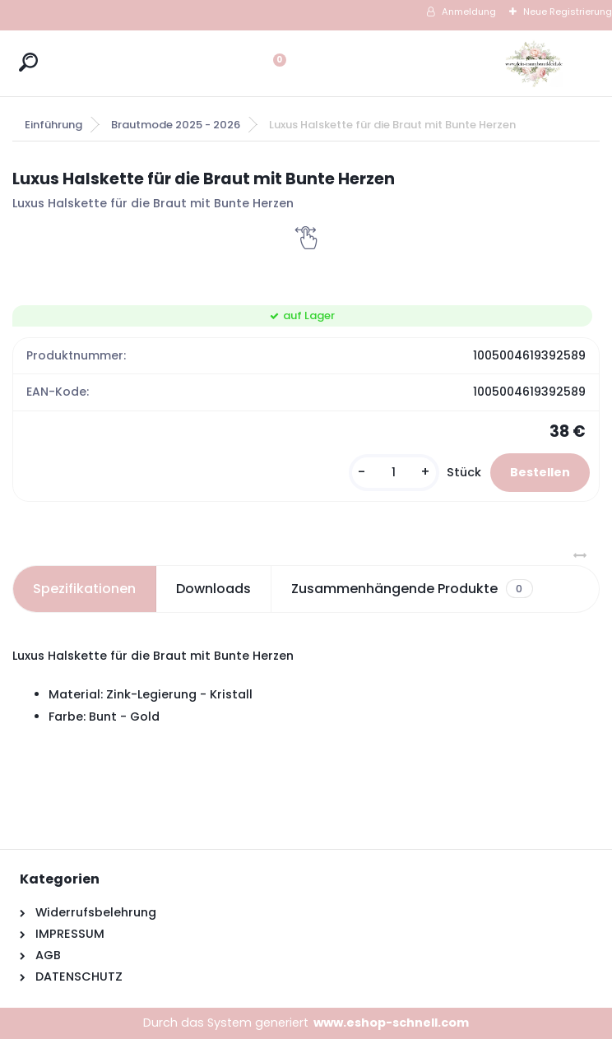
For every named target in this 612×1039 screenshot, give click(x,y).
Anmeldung (469, 11)
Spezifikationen (84, 588)
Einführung (53, 124)
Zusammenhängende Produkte (411, 589)
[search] (28, 62)
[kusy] (394, 472)
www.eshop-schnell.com (391, 1022)
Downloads (213, 588)
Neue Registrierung (567, 11)
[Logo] (534, 63)
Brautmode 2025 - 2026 (175, 124)
